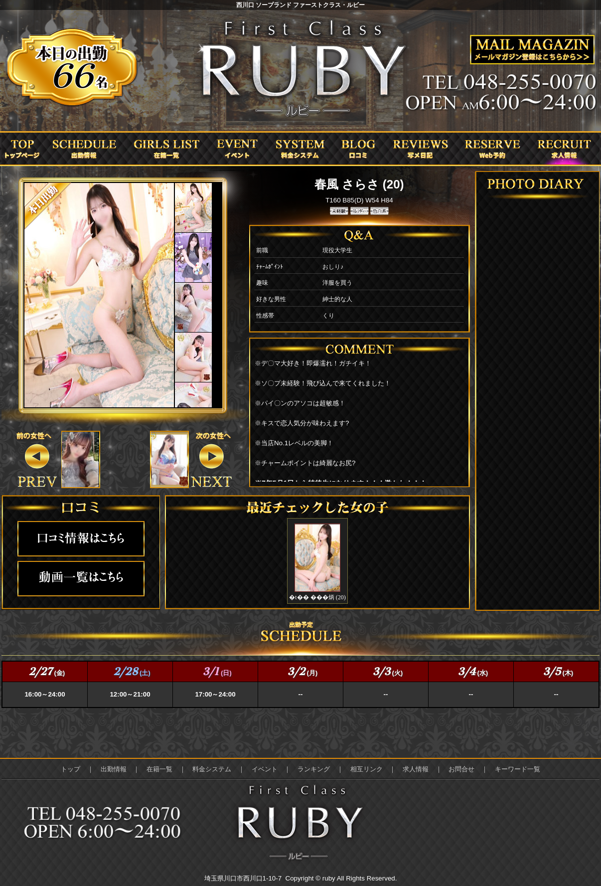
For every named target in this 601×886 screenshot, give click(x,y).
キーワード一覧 (517, 769)
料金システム (211, 769)
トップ (70, 769)
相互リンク (366, 769)
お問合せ (461, 769)
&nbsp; (80, 459)
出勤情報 (114, 769)
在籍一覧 (159, 769)
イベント (265, 769)
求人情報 (416, 769)
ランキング (314, 769)
